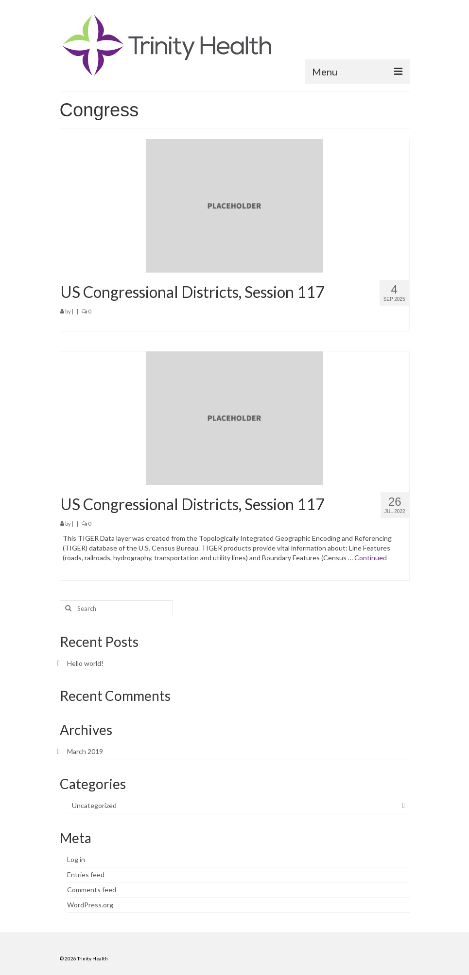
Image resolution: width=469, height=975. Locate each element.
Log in (76, 859)
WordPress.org (90, 905)
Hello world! (85, 663)
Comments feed (91, 889)
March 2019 (85, 751)
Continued (370, 557)
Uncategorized (94, 805)
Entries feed (85, 874)
